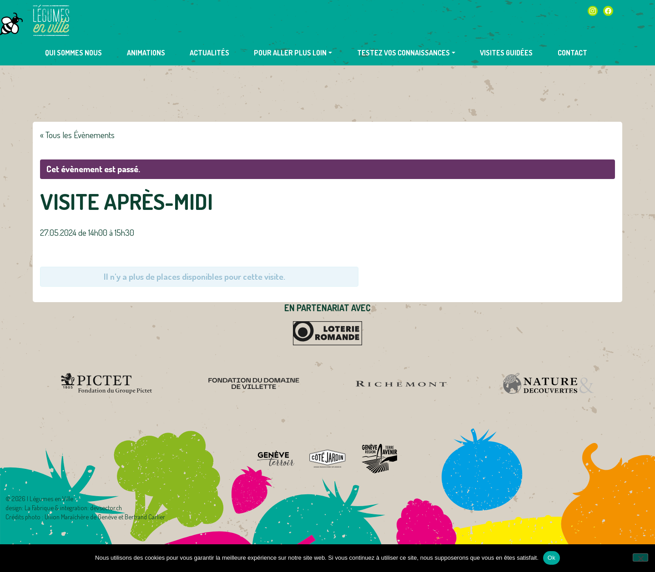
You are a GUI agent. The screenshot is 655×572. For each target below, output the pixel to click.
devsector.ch (106, 507)
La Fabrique (39, 507)
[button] (293, 52)
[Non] (640, 557)
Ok (551, 557)
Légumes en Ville (51, 20)
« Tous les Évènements (77, 134)
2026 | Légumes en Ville (42, 498)
